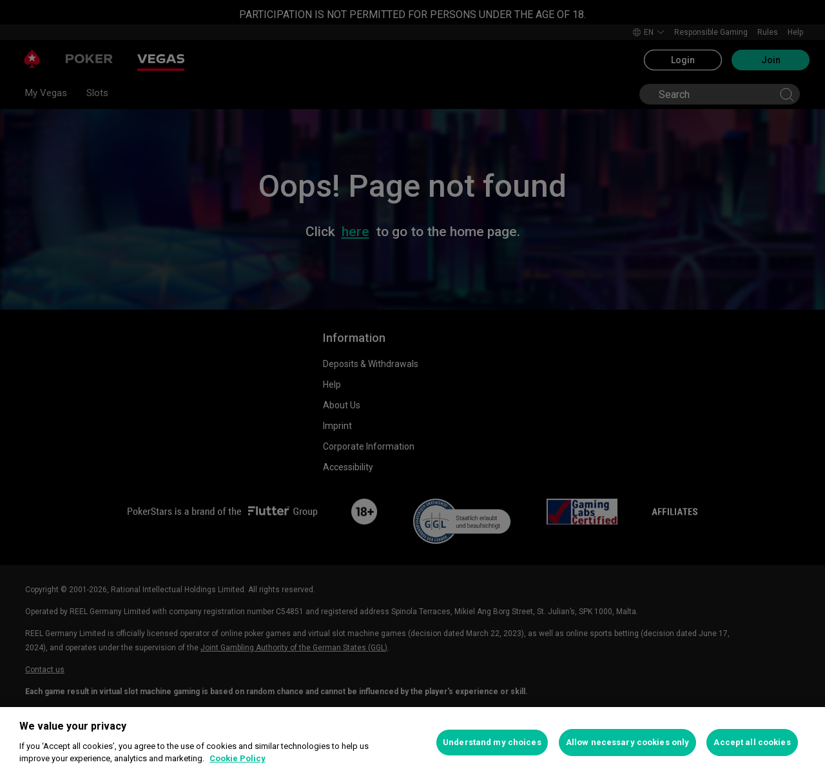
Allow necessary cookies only (628, 742)
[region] (412, 742)
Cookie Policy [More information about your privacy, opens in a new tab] (237, 758)
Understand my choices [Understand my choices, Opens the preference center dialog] (492, 742)
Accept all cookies (751, 742)
